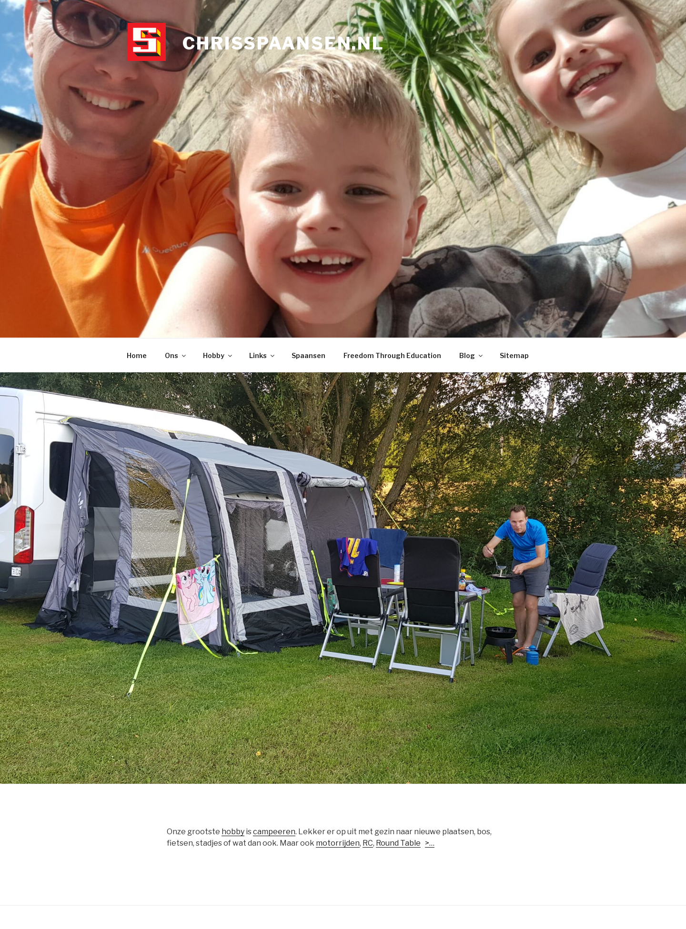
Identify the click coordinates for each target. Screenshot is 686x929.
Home (137, 355)
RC (368, 843)
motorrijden (338, 843)
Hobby (218, 355)
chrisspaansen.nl (283, 43)
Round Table (398, 843)
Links (262, 355)
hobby (233, 831)
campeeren (274, 831)
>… (429, 843)
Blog (471, 355)
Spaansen (308, 355)
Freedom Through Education (392, 355)
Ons (176, 355)
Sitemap (514, 355)
